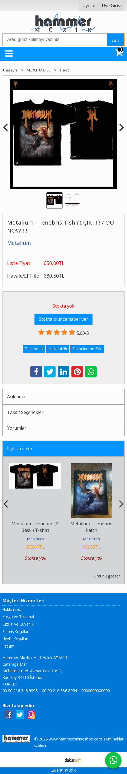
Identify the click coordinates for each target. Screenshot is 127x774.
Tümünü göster (106, 576)
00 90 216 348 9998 (19, 690)
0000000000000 (95, 690)
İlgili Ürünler (20, 449)
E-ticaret (55, 760)
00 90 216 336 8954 (59, 690)
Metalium (35, 538)
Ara (115, 40)
